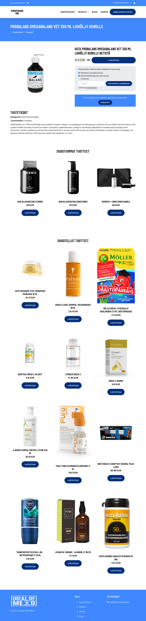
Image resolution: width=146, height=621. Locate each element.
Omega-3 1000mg (116, 380)
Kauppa (104, 12)
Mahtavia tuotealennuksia (92, 73)
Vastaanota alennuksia (119, 83)
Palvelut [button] (82, 12)
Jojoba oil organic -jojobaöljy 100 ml (73, 552)
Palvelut (82, 607)
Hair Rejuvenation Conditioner (73, 201)
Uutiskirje (85, 78)
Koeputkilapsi (68, 12)
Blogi (94, 12)
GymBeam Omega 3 (73, 374)
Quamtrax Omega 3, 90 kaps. (30, 374)
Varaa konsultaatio (122, 12)
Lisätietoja (113, 60)
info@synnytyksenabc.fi (121, 3)
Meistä (82, 611)
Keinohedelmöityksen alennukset (95, 76)
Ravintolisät (18, 32)
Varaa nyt (105, 102)
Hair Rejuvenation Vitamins (30, 201)
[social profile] (27, 3)
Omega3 (29, 32)
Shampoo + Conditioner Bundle (116, 201)
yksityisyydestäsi (91, 88)
